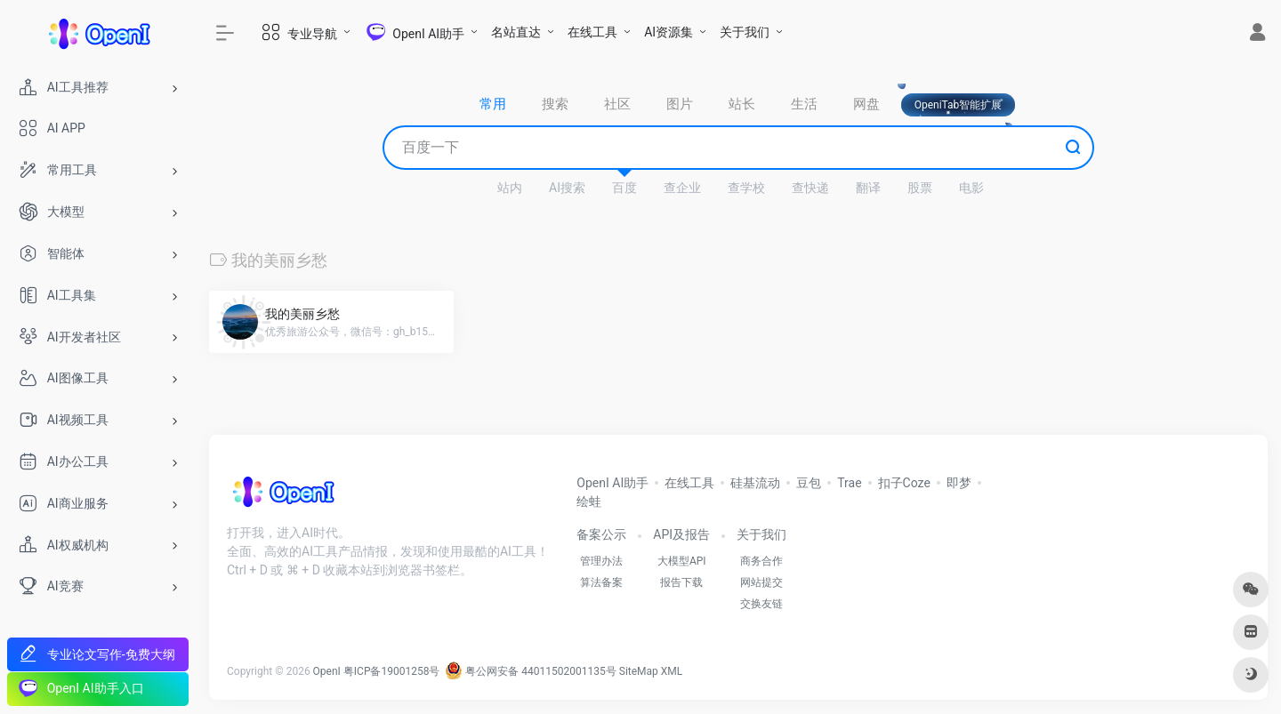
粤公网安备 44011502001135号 (530, 671)
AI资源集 (668, 32)
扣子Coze (904, 483)
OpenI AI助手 (612, 483)
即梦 (959, 483)
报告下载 (681, 582)
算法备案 (601, 582)
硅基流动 (755, 483)
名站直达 (516, 32)
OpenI (327, 671)
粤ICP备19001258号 (391, 671)
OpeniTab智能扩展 (958, 105)
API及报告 (681, 534)
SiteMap (638, 671)
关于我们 (744, 32)
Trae (849, 483)
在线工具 (592, 32)
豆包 (808, 483)
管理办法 (601, 561)
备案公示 (601, 534)
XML (671, 671)
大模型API (681, 561)
